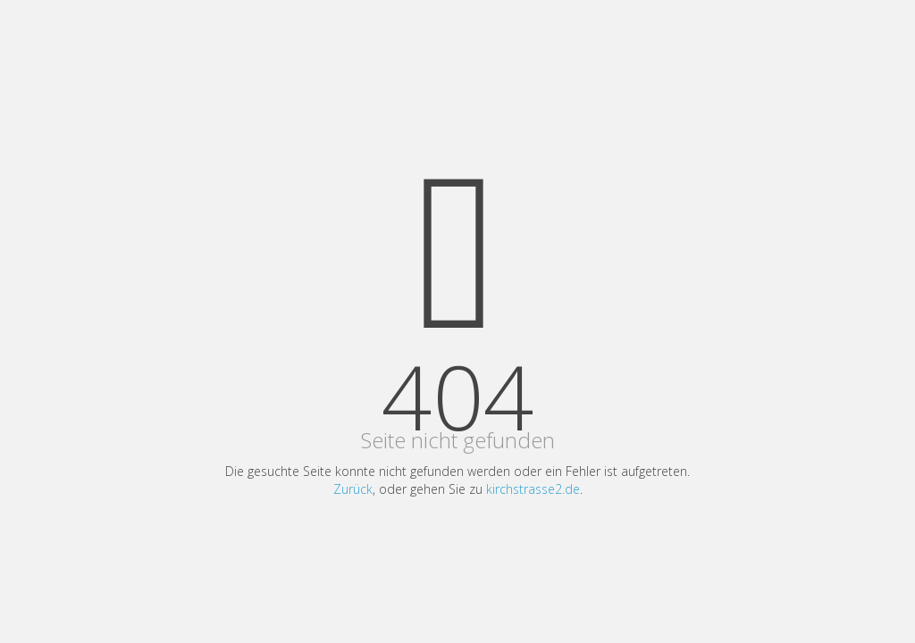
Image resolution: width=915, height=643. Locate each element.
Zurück (353, 488)
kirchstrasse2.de (533, 488)
